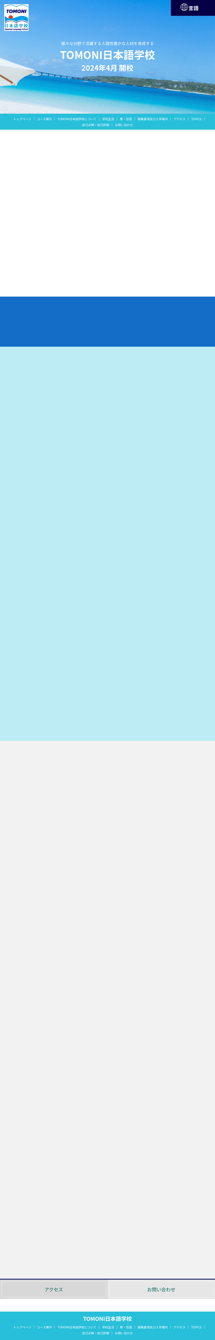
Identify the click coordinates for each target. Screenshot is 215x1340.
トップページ (22, 118)
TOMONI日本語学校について (77, 118)
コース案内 (44, 118)
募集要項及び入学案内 (153, 118)
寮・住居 (126, 118)
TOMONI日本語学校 (107, 1318)
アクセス (179, 118)
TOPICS (196, 118)
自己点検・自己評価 (95, 124)
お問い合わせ (124, 124)
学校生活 (108, 118)
